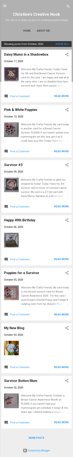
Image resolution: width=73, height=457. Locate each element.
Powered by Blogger (36, 450)
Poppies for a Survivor (21, 273)
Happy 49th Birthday (19, 220)
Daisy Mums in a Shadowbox (26, 54)
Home (27, 30)
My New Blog (14, 328)
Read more (61, 96)
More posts (36, 438)
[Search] (68, 7)
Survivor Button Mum (20, 381)
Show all (62, 44)
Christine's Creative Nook (36, 14)
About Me (43, 30)
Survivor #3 (13, 165)
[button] (67, 55)
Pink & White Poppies (20, 110)
